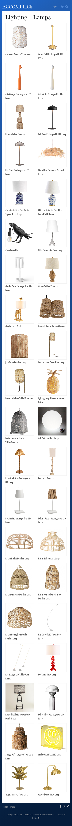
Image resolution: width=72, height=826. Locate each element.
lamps (12, 806)
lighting (5, 806)
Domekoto (36, 817)
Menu (55, 7)
